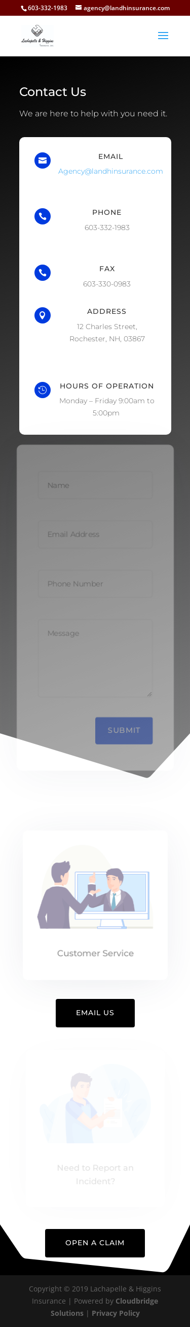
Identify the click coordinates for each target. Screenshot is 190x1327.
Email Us (95, 1012)
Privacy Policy (116, 1313)
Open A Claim (95, 1242)
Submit (124, 731)
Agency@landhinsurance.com (110, 171)
